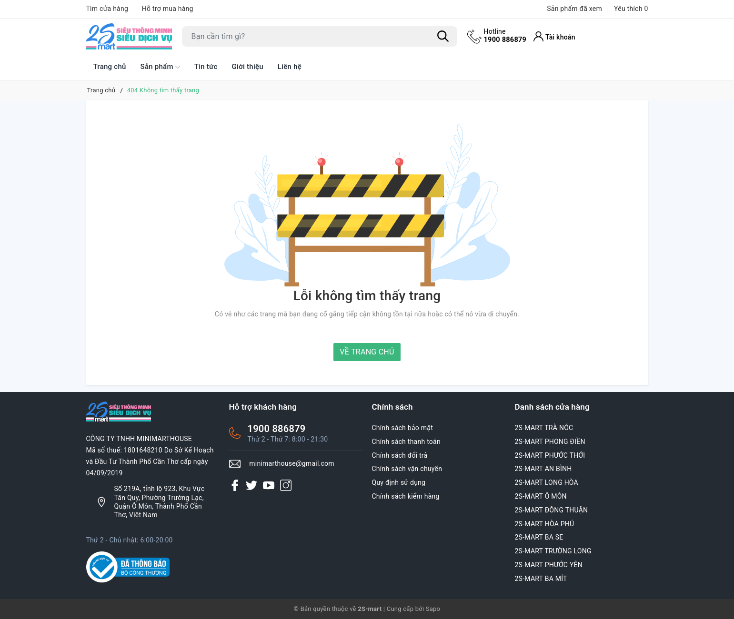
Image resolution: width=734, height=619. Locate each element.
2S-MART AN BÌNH (543, 468)
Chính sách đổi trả (400, 455)
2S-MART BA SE (539, 537)
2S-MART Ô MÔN (541, 496)
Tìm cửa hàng (107, 8)
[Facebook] (235, 485)
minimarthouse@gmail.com (291, 463)
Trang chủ (109, 66)
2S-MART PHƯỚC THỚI (550, 455)
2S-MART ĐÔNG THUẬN (551, 510)
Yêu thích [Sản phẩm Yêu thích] (631, 8)
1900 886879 (506, 35)
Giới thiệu (247, 66)
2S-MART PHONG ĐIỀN (550, 441)
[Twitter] (251, 485)
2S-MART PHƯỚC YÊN (549, 565)
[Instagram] (286, 485)
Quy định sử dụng (399, 482)
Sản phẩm (160, 67)
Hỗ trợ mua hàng (167, 8)
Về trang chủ (367, 351)
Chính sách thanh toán (406, 441)
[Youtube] (268, 485)
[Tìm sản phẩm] (319, 36)
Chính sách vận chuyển (407, 468)
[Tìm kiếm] (443, 36)
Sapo (433, 608)
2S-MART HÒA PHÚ (544, 524)
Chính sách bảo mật (402, 428)
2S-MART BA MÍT (541, 578)
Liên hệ (290, 66)
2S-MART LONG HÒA (547, 482)
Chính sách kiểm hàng (406, 496)
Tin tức (206, 66)
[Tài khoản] (556, 36)
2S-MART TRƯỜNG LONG (553, 551)
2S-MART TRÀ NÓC (544, 428)
